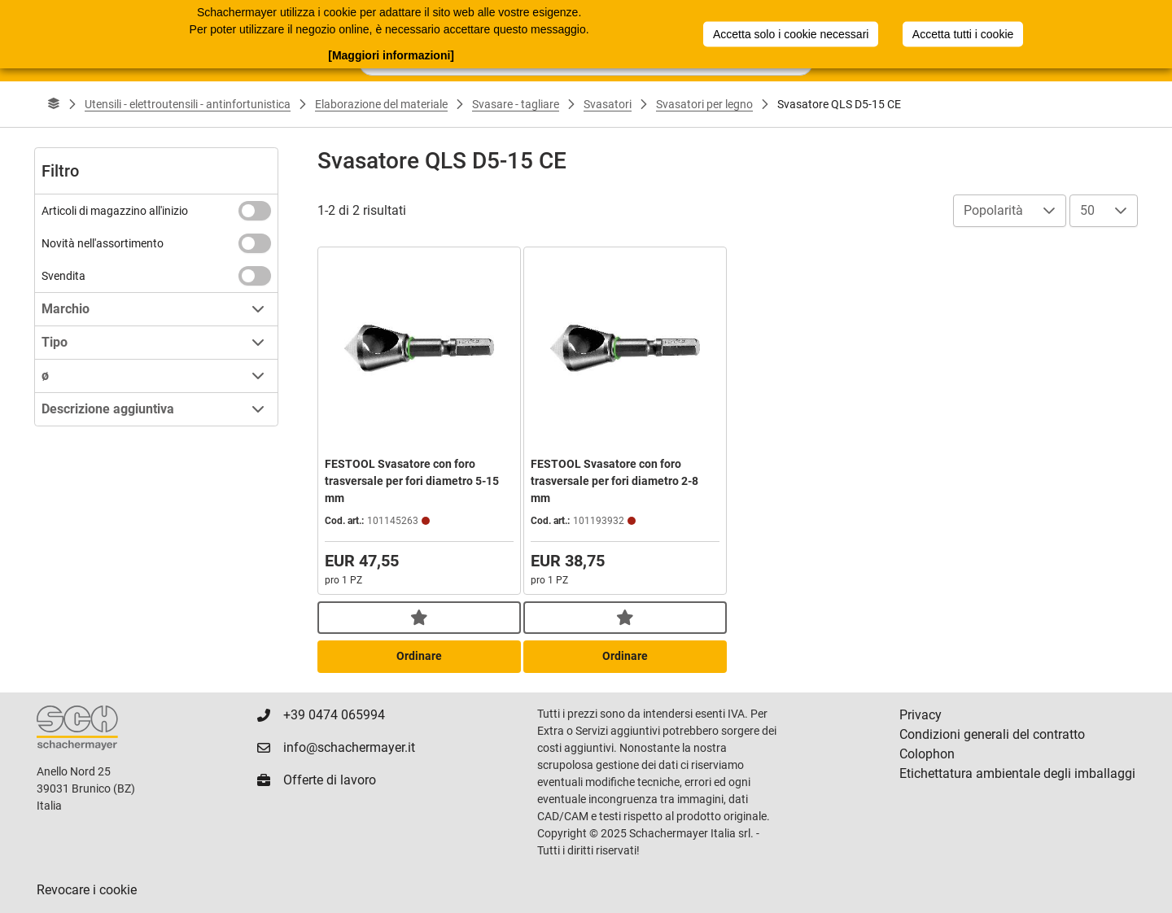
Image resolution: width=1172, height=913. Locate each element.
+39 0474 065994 (334, 715)
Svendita (63, 275)
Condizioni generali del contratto (992, 734)
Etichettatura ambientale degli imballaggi (1017, 773)
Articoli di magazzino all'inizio (115, 210)
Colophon (927, 754)
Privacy (920, 715)
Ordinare (419, 655)
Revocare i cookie (87, 890)
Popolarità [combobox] (993, 210)
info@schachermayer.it (349, 747)
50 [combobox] (1087, 210)
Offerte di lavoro (329, 780)
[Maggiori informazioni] (391, 54)
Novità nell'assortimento (103, 243)
